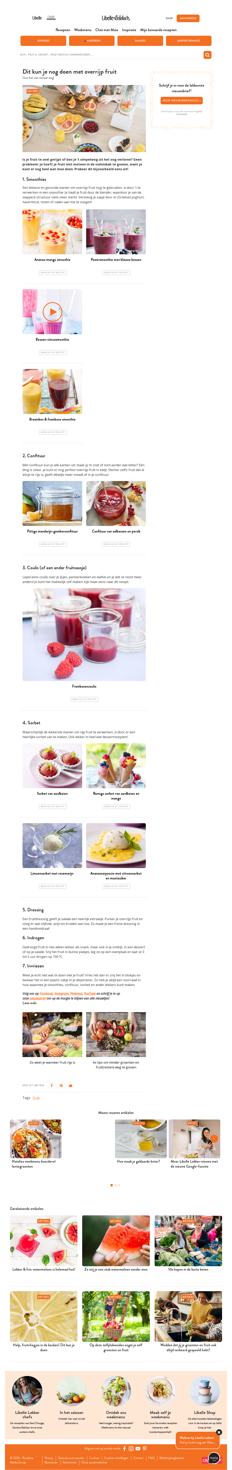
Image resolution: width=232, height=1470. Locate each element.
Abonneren (52, 1462)
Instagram (61, 993)
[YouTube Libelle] (138, 1448)
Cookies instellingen (118, 1458)
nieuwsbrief (38, 998)
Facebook (46, 993)
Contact (141, 1458)
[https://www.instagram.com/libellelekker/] (131, 1448)
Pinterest (76, 993)
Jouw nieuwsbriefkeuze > (181, 100)
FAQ (154, 1458)
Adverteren (71, 1462)
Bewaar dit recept (53, 272)
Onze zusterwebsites (97, 1462)
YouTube (90, 993)
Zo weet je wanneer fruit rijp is (52, 1062)
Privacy (49, 1458)
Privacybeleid (181, 114)
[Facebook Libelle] (125, 1448)
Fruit (36, 1098)
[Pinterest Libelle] (145, 1448)
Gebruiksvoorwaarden (72, 1458)
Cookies (96, 1458)
